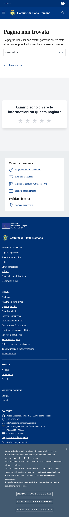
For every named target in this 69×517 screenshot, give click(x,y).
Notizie (5, 370)
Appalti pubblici (9, 306)
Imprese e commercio (12, 334)
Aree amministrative (11, 257)
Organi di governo (10, 252)
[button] (8, 3)
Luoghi (5, 395)
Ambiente (6, 297)
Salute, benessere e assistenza (16, 344)
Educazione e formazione (14, 325)
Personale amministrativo (14, 276)
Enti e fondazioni (10, 266)
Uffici (4, 262)
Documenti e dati (10, 281)
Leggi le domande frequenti (15, 437)
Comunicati (7, 374)
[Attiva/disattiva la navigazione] (3, 12)
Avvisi (5, 379)
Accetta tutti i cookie (34, 509)
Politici (5, 271)
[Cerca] (63, 13)
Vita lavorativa (9, 353)
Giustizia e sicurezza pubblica (16, 330)
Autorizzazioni (9, 311)
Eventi (5, 400)
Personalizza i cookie (34, 501)
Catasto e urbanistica (11, 316)
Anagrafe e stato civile (12, 302)
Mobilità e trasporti (11, 339)
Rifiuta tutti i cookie (34, 493)
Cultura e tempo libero (12, 320)
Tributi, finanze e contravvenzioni (18, 349)
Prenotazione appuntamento (15, 442)
